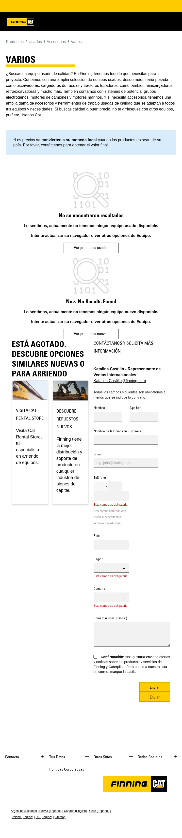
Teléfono (100, 478)
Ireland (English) (22, 817)
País (97, 536)
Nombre (99, 408)
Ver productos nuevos (91, 333)
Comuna (99, 589)
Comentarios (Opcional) (110, 618)
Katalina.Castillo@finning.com (120, 381)
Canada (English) (75, 811)
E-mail (98, 454)
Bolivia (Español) (50, 811)
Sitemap (60, 817)
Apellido (135, 408)
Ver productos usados (91, 247)
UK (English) (44, 817)
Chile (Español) (99, 811)
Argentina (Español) (24, 811)
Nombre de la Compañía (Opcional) (118, 431)
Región (98, 559)
